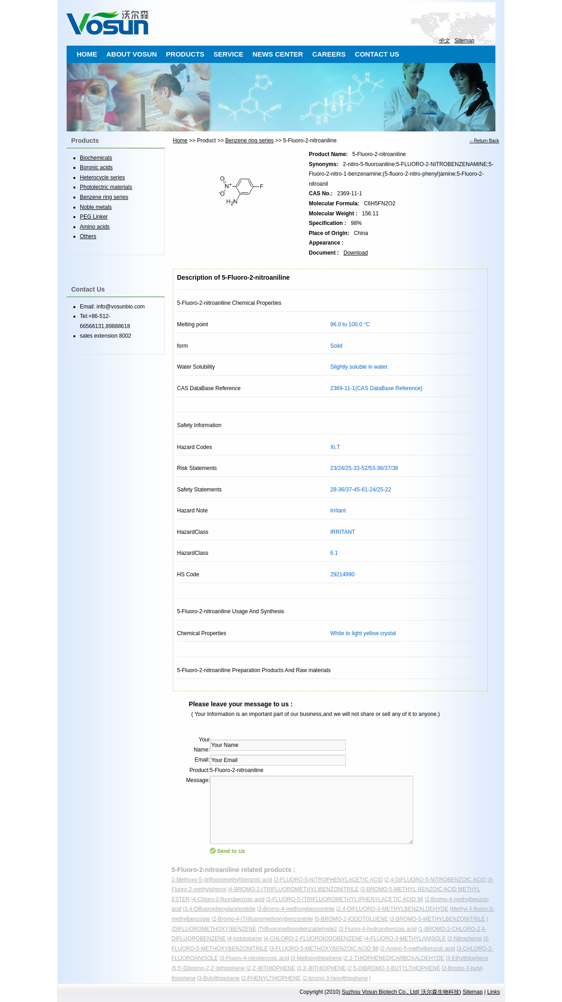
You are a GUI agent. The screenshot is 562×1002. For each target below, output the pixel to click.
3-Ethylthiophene (467, 958)
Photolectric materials (106, 187)
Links (493, 992)
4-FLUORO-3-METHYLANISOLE (405, 938)
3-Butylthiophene (218, 978)
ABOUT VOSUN (131, 54)
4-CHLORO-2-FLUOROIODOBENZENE (314, 938)
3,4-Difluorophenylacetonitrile (219, 909)
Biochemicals (96, 158)
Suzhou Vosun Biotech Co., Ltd (379, 992)
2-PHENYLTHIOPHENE (272, 978)
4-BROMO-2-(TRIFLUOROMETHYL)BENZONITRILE (294, 889)
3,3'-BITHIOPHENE (322, 968)
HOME (87, 54)
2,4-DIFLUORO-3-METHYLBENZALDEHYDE (393, 909)
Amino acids (94, 227)
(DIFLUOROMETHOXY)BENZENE (214, 929)
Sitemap (464, 40)
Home (180, 140)
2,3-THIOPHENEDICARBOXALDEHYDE (394, 958)
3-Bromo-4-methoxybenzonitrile (296, 909)
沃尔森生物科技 (439, 992)
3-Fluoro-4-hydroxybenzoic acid (378, 929)
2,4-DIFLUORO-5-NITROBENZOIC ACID (436, 880)
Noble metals (96, 207)
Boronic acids (96, 167)
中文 (444, 40)
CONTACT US (377, 54)
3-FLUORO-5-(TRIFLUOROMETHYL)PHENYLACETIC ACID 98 (345, 899)
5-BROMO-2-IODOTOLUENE (352, 919)
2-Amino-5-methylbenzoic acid (418, 948)
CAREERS (328, 54)
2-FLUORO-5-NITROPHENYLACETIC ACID (329, 880)
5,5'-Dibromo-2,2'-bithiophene (209, 968)
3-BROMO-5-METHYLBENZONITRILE (438, 919)
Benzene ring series (249, 140)
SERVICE (228, 54)
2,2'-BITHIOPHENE (271, 968)
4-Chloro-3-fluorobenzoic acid (228, 899)
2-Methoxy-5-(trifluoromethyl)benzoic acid (222, 880)
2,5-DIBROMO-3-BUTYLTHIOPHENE (394, 968)
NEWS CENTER (278, 54)
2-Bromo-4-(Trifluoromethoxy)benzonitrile (263, 919)
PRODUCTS (185, 54)
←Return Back (484, 140)
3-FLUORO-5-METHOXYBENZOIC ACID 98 (325, 948)
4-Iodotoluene (245, 938)
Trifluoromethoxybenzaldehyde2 (298, 929)
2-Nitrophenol (465, 938)
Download (355, 253)
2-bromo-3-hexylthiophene (336, 978)
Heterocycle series (102, 177)
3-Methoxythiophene (317, 958)
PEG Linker (94, 217)
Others (88, 236)
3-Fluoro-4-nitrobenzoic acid (255, 958)
